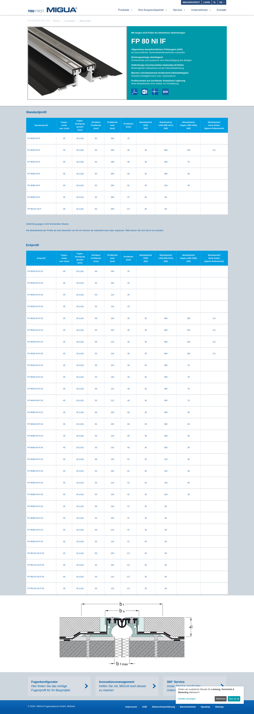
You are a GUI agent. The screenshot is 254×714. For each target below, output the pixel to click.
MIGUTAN (85, 21)
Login (206, 2)
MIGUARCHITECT (191, 2)
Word (145, 92)
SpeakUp (205, 707)
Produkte (69, 21)
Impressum (131, 707)
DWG (155, 92)
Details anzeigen (187, 698)
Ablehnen (221, 698)
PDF (134, 92)
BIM (165, 92)
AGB (144, 707)
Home (56, 21)
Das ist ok (234, 698)
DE (222, 2)
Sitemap (219, 707)
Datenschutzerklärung (163, 707)
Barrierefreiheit (188, 707)
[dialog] (210, 695)
